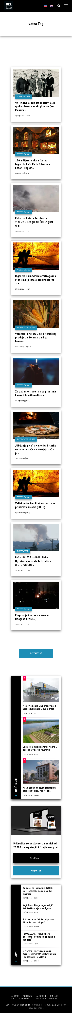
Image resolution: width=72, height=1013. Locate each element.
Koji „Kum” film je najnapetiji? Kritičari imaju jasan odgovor (38, 907)
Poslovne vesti (26, 327)
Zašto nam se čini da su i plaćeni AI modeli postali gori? (38, 921)
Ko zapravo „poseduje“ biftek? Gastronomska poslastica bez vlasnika (38, 890)
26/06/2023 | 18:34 (22, 458)
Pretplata (28, 996)
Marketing (41, 996)
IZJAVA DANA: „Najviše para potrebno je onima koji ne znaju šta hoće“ (39, 936)
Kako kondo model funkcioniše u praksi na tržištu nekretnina (39, 789)
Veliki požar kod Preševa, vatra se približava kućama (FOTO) (35, 505)
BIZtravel (22, 551)
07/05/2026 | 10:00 (30, 795)
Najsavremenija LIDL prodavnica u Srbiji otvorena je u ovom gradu (39, 707)
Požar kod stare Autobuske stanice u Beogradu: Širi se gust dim (34, 222)
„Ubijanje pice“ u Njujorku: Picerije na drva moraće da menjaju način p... (35, 449)
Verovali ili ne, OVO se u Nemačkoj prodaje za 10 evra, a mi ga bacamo (35, 337)
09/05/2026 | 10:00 (31, 926)
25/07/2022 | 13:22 (22, 570)
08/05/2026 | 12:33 (30, 754)
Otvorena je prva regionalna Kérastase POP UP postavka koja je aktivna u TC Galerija (39, 953)
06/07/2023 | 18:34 (22, 400)
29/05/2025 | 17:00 (22, 115)
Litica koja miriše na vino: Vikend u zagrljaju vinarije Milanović (40, 748)
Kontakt (54, 996)
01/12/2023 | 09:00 (23, 346)
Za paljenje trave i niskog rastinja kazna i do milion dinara (35, 393)
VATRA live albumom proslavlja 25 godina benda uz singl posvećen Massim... (35, 106)
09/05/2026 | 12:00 (30, 897)
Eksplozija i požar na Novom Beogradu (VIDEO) (32, 617)
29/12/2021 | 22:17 (22, 624)
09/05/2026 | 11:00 (30, 912)
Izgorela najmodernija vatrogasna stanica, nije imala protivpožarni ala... (35, 279)
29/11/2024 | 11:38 (22, 231)
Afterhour (23, 96)
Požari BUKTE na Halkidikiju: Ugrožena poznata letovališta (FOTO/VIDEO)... (33, 561)
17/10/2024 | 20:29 (22, 288)
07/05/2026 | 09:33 (30, 713)
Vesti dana (23, 154)
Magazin (15, 996)
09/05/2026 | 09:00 (31, 943)
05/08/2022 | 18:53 (22, 512)
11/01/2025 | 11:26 (22, 173)
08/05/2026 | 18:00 (31, 960)
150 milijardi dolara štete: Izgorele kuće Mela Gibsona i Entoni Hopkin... (32, 164)
